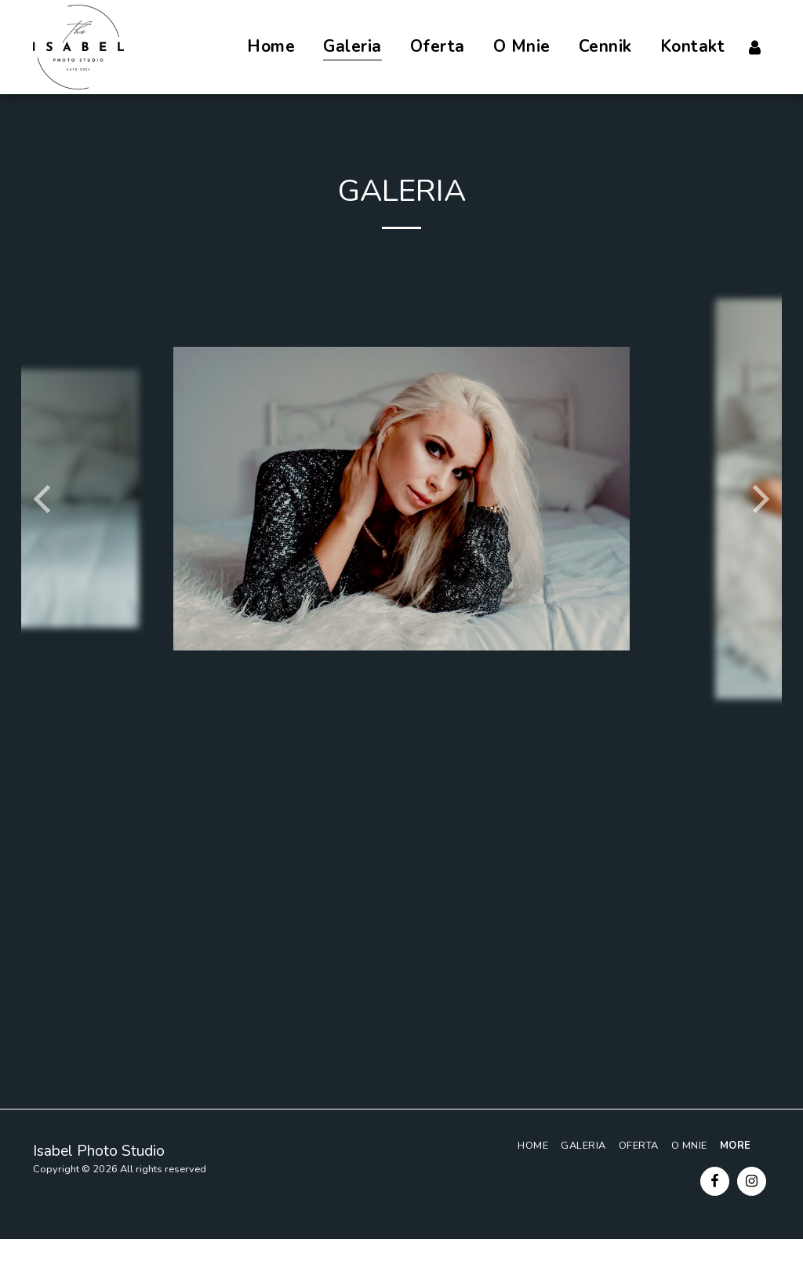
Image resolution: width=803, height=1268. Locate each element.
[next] (758, 499)
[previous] (44, 499)
